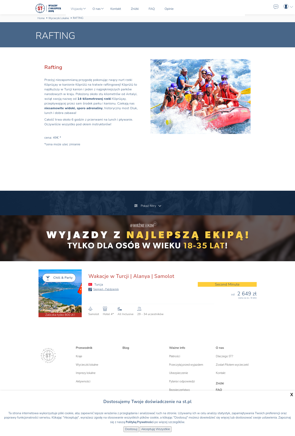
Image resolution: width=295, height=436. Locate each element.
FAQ (219, 390)
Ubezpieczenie (178, 373)
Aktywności (83, 381)
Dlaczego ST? (224, 356)
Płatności (174, 356)
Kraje (79, 356)
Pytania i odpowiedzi (182, 381)
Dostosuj (131, 429)
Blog (126, 348)
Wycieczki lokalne (87, 364)
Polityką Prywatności (140, 422)
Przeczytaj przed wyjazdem (186, 364)
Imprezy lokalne (85, 373)
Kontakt (220, 373)
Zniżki (220, 383)
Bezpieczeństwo (179, 389)
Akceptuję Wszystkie (155, 429)
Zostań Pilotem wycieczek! (232, 364)
